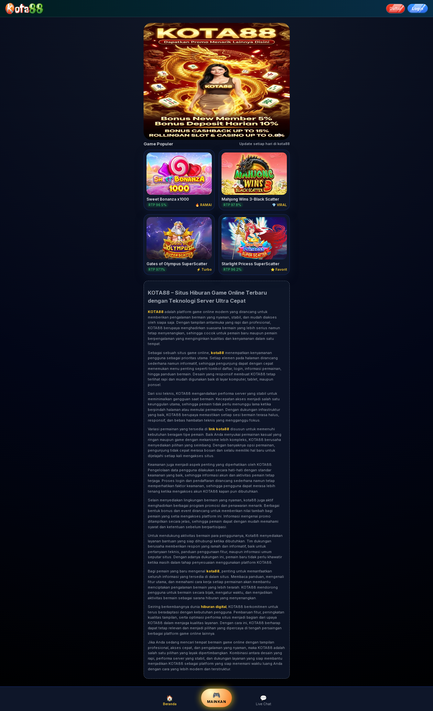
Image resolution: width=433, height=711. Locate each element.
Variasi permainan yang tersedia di (178, 429)
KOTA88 (265, 647)
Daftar (395, 8)
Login (417, 8)
